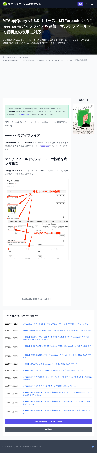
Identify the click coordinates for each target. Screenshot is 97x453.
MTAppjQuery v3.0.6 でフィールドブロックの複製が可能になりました (49, 386)
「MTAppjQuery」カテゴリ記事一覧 (48, 421)
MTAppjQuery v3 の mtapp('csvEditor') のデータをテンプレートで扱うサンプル (52, 370)
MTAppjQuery (23, 57)
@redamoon (44, 146)
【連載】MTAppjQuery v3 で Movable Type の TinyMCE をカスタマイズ (50, 364)
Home (48, 429)
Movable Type (12, 57)
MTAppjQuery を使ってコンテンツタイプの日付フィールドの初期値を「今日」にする (55, 324)
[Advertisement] (48, 81)
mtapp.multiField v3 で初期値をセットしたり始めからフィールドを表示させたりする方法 (57, 330)
